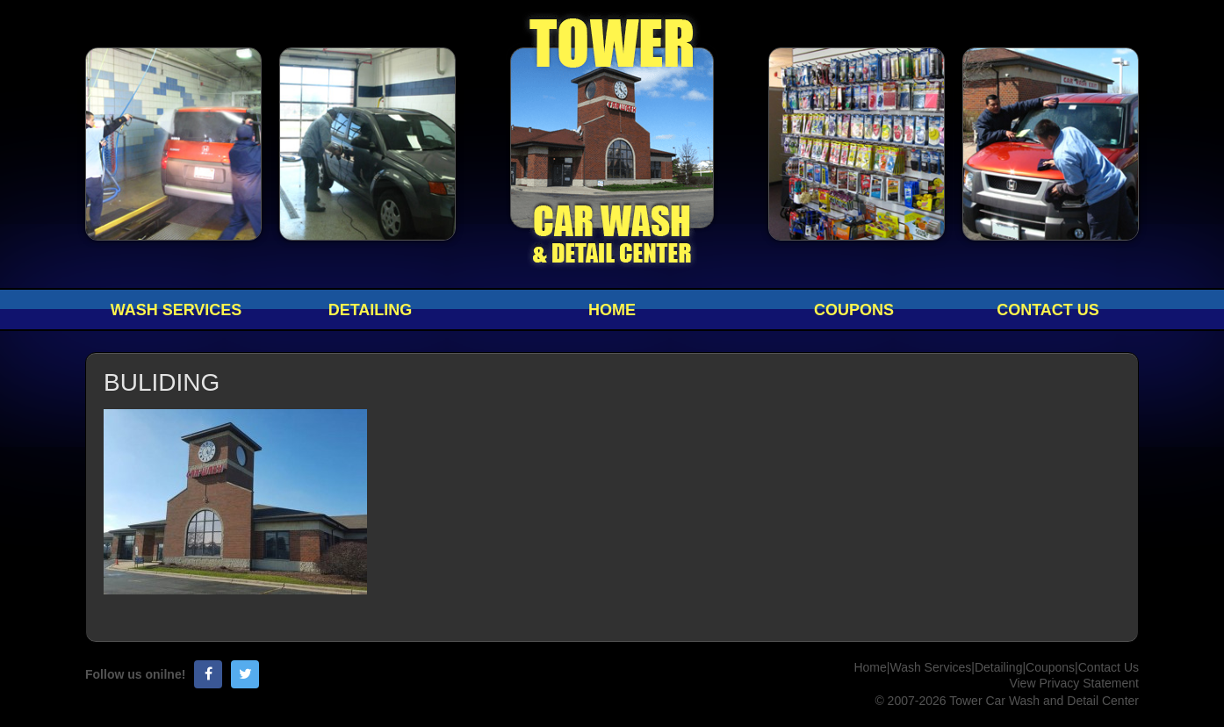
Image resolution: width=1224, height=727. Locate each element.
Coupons (854, 310)
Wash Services (176, 310)
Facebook (208, 674)
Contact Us (1048, 310)
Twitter (245, 674)
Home (612, 310)
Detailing (370, 310)
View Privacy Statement (1074, 683)
